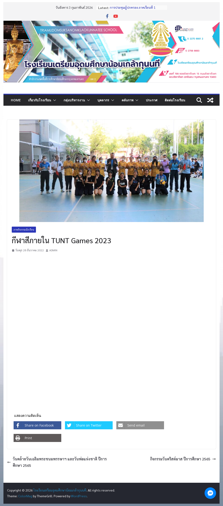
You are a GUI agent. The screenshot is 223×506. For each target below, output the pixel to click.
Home (16, 100)
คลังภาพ (127, 100)
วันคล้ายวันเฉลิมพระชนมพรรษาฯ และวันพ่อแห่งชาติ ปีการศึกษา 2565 (57, 462)
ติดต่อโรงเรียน (175, 100)
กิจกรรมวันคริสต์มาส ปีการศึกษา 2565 (183, 458)
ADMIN (53, 250)
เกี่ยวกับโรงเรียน (39, 100)
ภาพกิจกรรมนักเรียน (24, 229)
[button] (53, 100)
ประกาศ (151, 100)
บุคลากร (103, 100)
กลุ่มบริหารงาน (74, 100)
